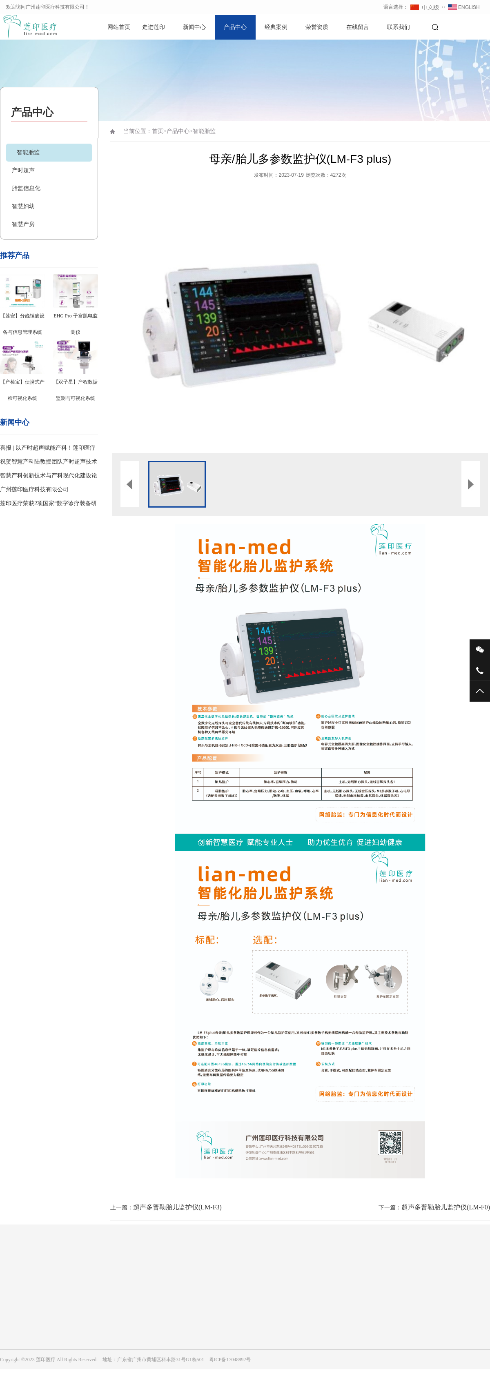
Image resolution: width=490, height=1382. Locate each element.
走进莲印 (153, 27)
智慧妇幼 (23, 206)
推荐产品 (14, 255)
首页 (157, 131)
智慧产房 (23, 224)
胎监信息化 (26, 188)
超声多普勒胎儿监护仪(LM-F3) (177, 1207)
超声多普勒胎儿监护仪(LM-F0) (445, 1207)
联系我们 (398, 27)
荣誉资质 (316, 27)
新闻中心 (194, 27)
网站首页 (118, 27)
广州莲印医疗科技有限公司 (34, 489)
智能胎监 (28, 152)
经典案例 (276, 27)
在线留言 (357, 27)
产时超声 (23, 170)
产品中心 (235, 27)
